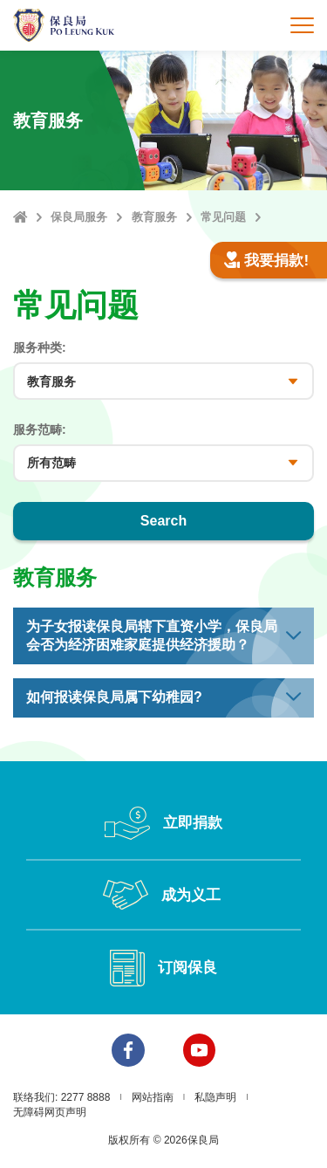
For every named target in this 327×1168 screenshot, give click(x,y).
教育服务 (154, 216)
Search (163, 520)
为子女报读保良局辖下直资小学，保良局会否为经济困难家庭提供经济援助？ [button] (151, 635)
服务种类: (39, 347)
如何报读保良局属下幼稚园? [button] (114, 697)
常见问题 (223, 216)
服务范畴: (39, 429)
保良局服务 (79, 216)
